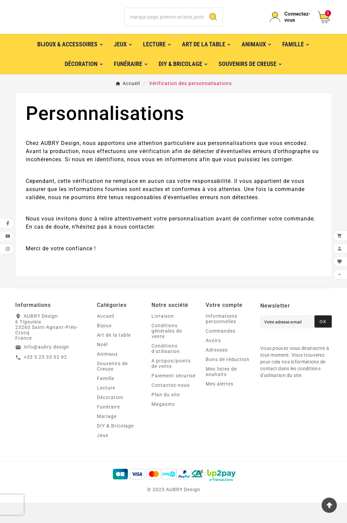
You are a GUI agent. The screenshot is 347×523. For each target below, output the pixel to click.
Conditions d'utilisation (165, 368)
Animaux (107, 374)
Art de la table (114, 355)
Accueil (105, 336)
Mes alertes (219, 404)
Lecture (106, 408)
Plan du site (165, 415)
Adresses (217, 370)
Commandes (221, 351)
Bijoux (104, 346)
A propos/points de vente (171, 383)
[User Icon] (290, 27)
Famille (105, 398)
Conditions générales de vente (166, 351)
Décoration (110, 417)
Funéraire (108, 427)
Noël (102, 365)
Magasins (163, 424)
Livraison (162, 336)
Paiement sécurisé (173, 396)
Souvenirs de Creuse (112, 386)
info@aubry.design (46, 367)
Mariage (107, 436)
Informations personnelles (221, 339)
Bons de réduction (227, 379)
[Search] (213, 27)
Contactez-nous (170, 405)
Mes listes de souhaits (221, 391)
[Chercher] (164, 27)
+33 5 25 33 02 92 (45, 377)
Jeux (102, 455)
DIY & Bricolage (115, 446)
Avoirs (213, 360)
